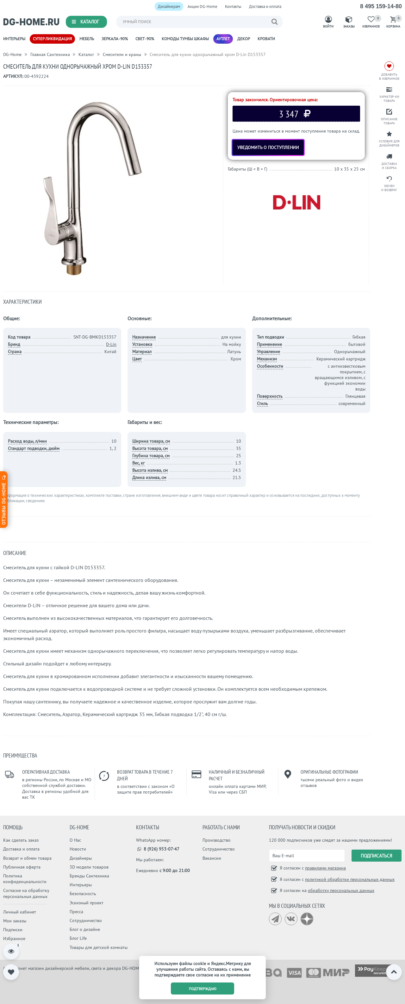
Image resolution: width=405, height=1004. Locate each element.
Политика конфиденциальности (25, 878)
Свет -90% (144, 38)
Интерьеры (14, 38)
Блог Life (78, 938)
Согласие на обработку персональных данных (26, 893)
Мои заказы (14, 921)
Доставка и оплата (265, 6)
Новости (78, 849)
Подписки (12, 929)
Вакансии (211, 858)
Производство (216, 840)
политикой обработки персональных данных (350, 879)
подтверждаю (202, 988)
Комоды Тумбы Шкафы (185, 38)
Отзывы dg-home (4, 499)
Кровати (266, 38)
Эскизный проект (86, 903)
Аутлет (223, 38)
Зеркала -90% (115, 38)
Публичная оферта (21, 867)
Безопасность (83, 893)
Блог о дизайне (85, 929)
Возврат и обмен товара (27, 858)
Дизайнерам (169, 6)
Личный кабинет (19, 912)
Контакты (233, 6)
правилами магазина (325, 868)
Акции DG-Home (202, 6)
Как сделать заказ (21, 840)
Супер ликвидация (52, 38)
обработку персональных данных (341, 890)
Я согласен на (326, 890)
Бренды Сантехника (89, 876)
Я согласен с (312, 868)
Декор (243, 38)
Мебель (86, 38)
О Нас (75, 840)
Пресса (76, 911)
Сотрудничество (86, 920)
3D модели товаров (89, 867)
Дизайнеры (81, 858)
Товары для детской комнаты (99, 947)
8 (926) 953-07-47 (157, 849)
